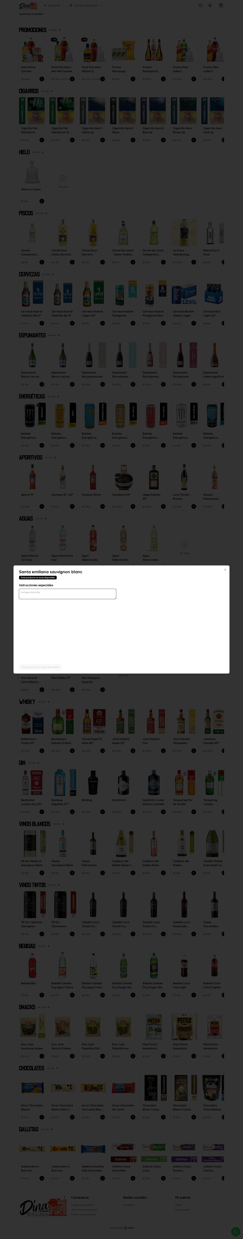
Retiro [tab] (140, 603)
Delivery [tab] (102, 603)
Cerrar (121, 643)
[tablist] (121, 604)
